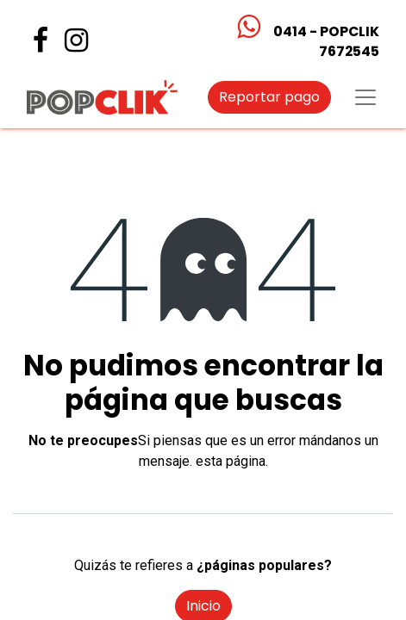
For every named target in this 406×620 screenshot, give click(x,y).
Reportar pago (269, 97)
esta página (230, 461)
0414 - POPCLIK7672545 (326, 41)
